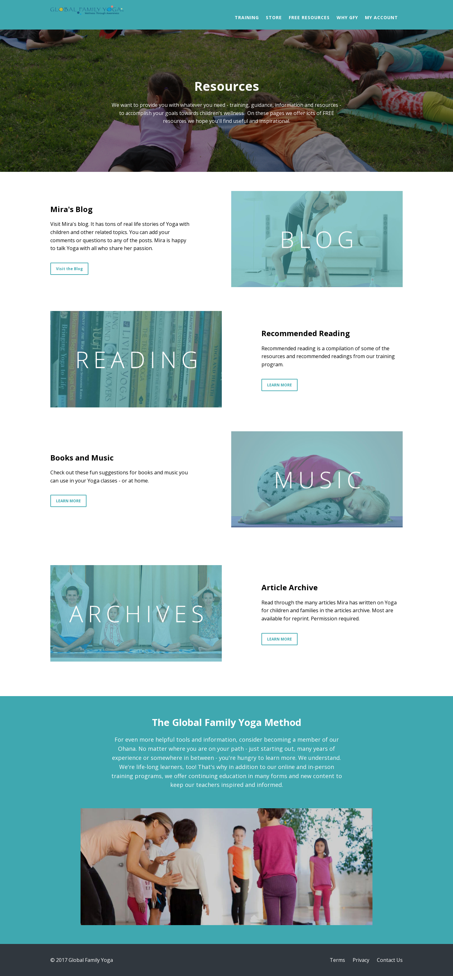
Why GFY (347, 17)
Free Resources (309, 17)
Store (274, 17)
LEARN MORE (279, 385)
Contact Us (390, 960)
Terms (337, 960)
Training (247, 17)
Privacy (361, 960)
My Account (381, 17)
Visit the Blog (69, 268)
